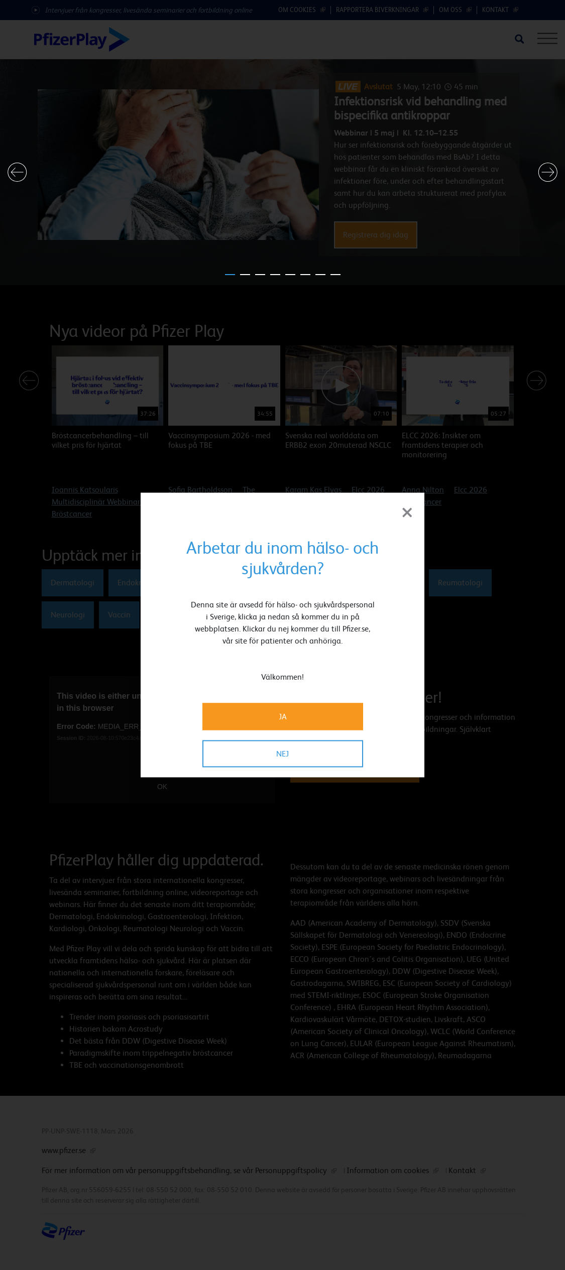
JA (283, 716)
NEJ (282, 753)
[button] (17, 172)
